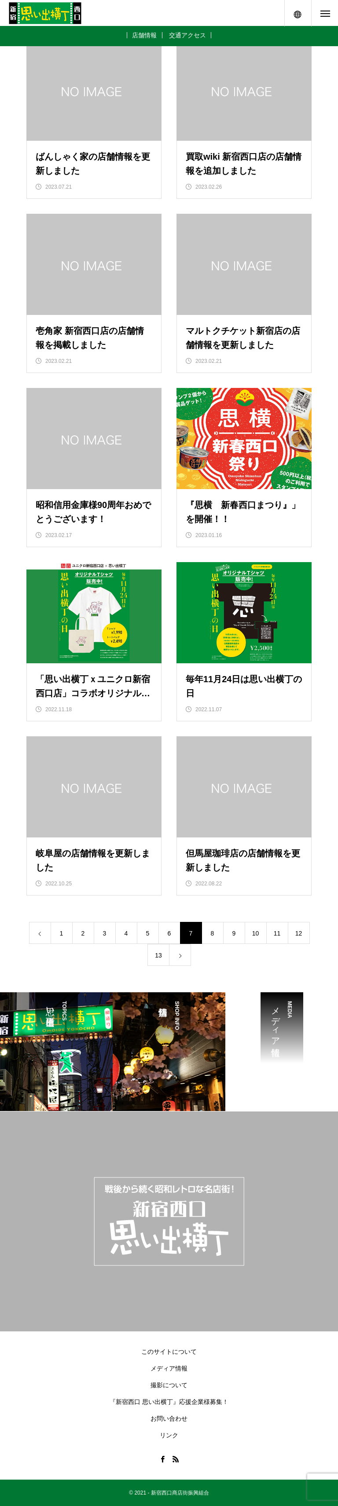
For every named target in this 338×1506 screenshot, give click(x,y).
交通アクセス (187, 35)
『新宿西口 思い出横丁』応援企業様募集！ (169, 1401)
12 (298, 933)
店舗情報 (144, 35)
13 (158, 955)
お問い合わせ (169, 1418)
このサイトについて (169, 1351)
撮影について (169, 1385)
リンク (169, 1435)
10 (255, 933)
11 (277, 933)
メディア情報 (169, 1368)
